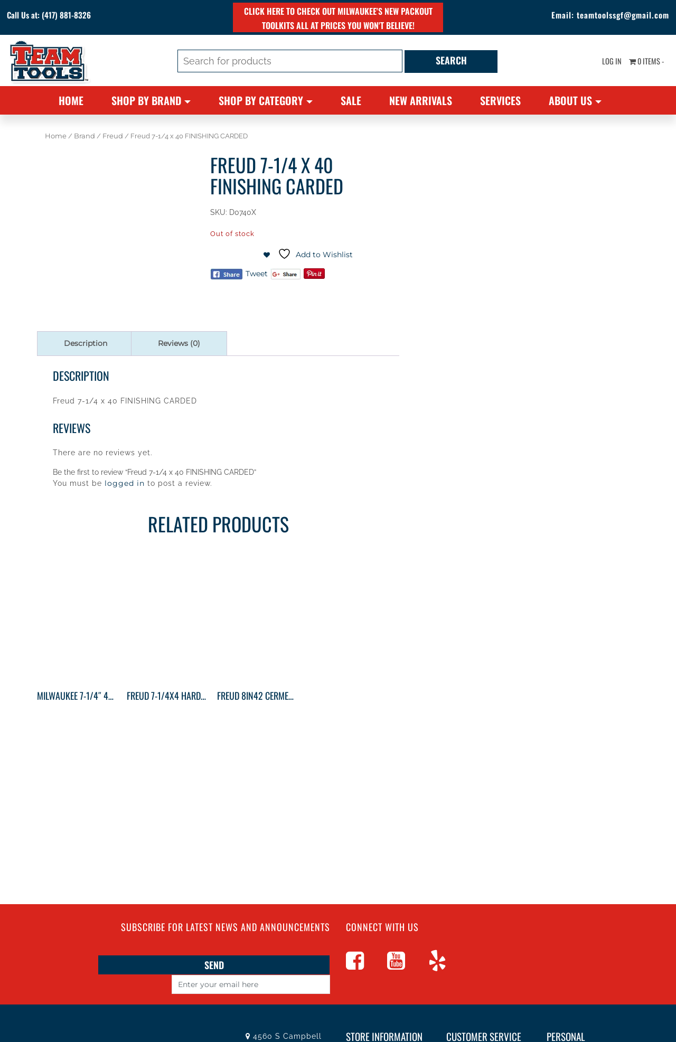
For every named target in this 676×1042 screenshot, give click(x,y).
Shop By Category (261, 100)
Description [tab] (85, 343)
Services (500, 100)
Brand (84, 136)
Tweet (257, 273)
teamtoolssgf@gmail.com (605, 16)
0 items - (642, 63)
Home (71, 100)
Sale (351, 100)
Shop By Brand (146, 100)
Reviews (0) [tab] (179, 343)
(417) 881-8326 (88, 16)
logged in (125, 483)
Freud (112, 136)
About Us (570, 100)
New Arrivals (420, 100)
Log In (601, 63)
